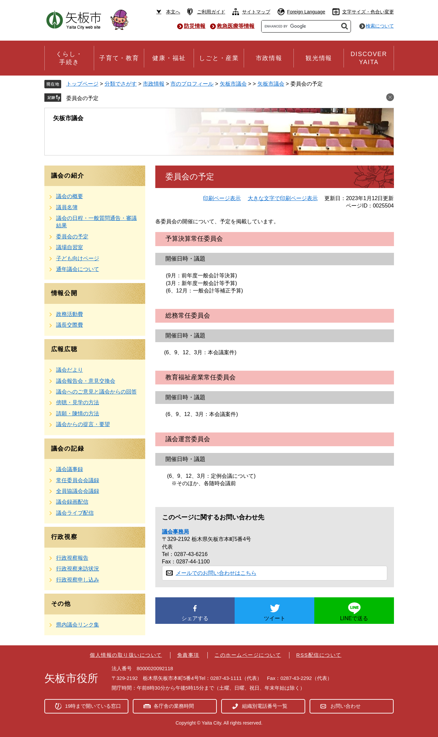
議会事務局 (175, 532)
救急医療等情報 (235, 26)
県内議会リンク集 (77, 625)
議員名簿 (67, 207)
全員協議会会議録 (77, 491)
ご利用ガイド (211, 11)
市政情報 (153, 84)
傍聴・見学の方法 (77, 402)
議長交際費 (69, 325)
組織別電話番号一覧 (264, 706)
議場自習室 (69, 247)
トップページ (82, 84)
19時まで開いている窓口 (93, 706)
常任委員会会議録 (77, 480)
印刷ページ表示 (222, 198)
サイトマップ (256, 11)
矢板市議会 (233, 84)
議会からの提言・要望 (83, 424)
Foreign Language (306, 11)
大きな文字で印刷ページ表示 (283, 198)
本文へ (173, 11)
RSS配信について (318, 655)
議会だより (69, 370)
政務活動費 (69, 314)
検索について (380, 26)
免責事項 (188, 655)
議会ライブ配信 (75, 513)
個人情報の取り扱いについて (126, 655)
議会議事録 (69, 469)
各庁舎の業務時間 (174, 706)
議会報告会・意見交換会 (85, 381)
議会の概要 (69, 196)
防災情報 (194, 26)
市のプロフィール (191, 84)
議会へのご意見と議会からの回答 (96, 392)
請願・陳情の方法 (77, 413)
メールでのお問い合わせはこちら (216, 573)
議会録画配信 (72, 502)
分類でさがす (121, 84)
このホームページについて (247, 655)
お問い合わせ (345, 706)
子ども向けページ (77, 258)
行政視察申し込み (77, 580)
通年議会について (77, 269)
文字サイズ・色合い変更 (368, 11)
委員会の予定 (82, 98)
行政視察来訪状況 (77, 568)
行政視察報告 (72, 558)
